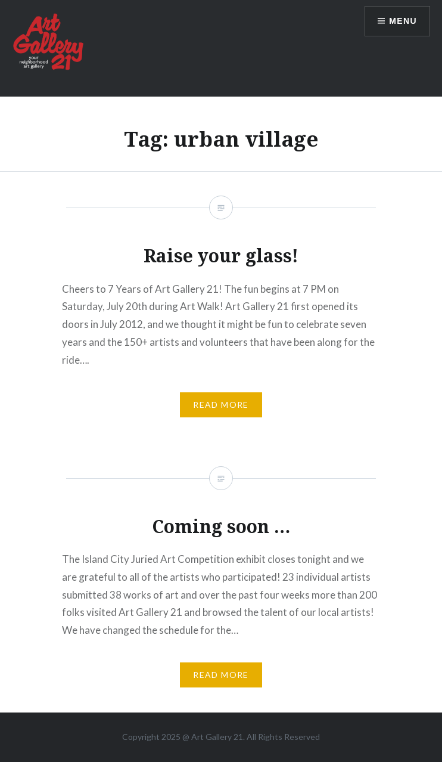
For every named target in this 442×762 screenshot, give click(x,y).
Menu (403, 21)
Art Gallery (212, 737)
